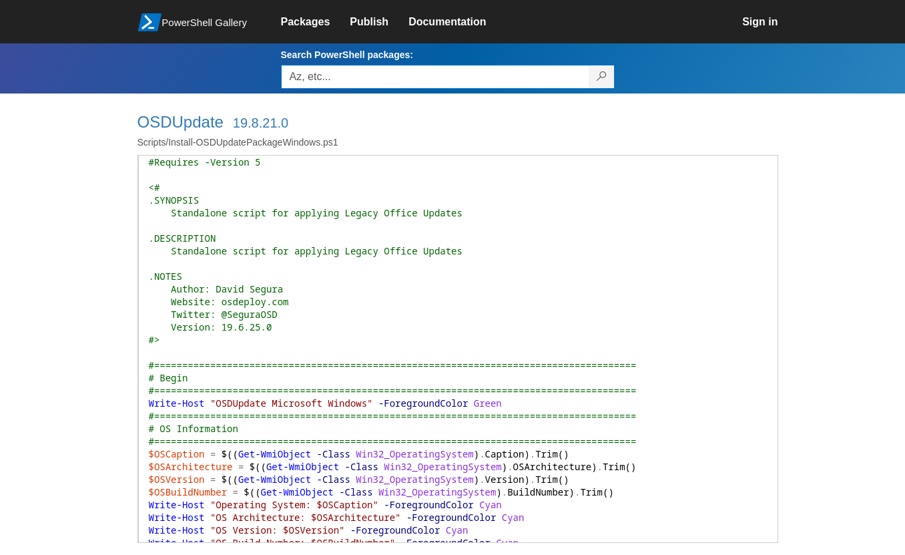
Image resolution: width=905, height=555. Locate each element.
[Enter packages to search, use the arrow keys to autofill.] (435, 77)
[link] (315, 22)
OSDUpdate (180, 122)
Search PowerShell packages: (347, 54)
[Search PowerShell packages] (602, 77)
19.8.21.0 (260, 123)
